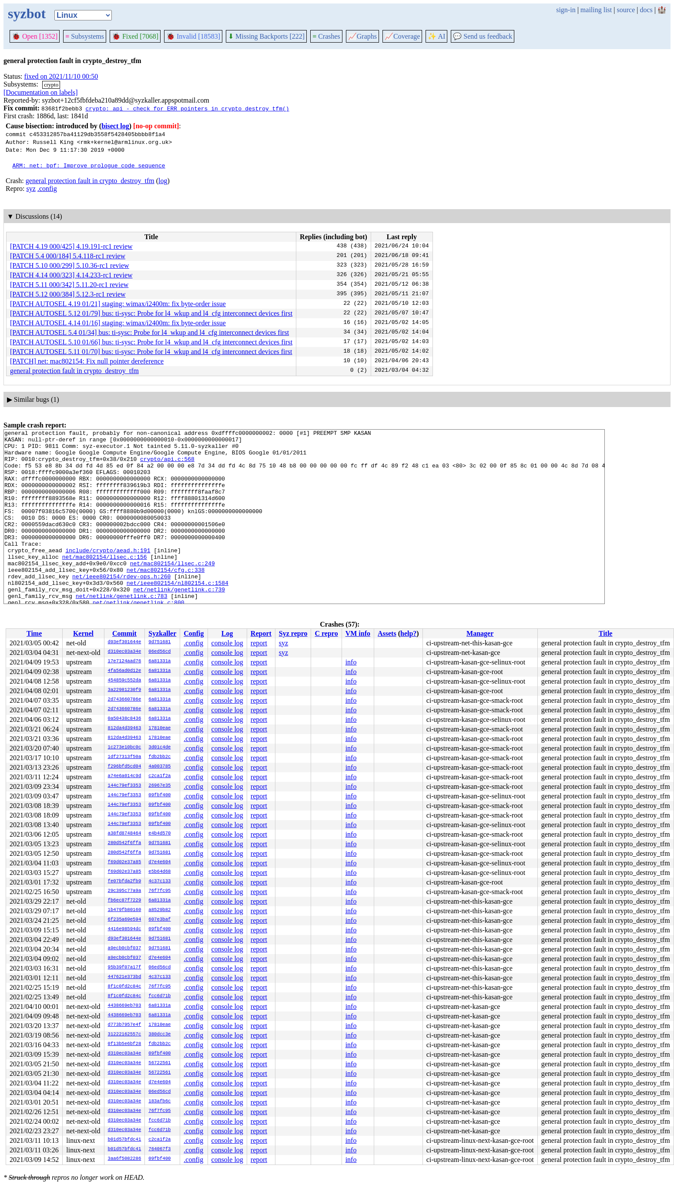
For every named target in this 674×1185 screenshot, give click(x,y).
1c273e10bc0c (124, 747)
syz (31, 188)
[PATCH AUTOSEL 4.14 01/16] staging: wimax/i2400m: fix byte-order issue (118, 323)
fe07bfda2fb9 (124, 881)
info (351, 662)
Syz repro (293, 633)
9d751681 (159, 642)
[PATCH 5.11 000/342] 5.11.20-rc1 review (69, 284)
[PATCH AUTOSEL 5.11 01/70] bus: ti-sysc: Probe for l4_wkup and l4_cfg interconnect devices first (151, 351)
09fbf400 (159, 795)
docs (646, 9)
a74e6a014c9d (124, 776)
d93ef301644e (124, 642)
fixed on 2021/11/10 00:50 (61, 76)
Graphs (362, 36)
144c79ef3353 (124, 786)
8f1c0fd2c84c (124, 987)
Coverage (402, 36)
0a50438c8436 (124, 719)
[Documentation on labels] (40, 92)
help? (408, 633)
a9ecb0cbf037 (124, 948)
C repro (326, 633)
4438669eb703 (124, 1006)
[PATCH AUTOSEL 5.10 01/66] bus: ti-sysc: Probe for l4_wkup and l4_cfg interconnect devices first (151, 342)
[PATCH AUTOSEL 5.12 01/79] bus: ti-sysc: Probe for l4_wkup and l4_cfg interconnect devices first (151, 313)
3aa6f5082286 (124, 1159)
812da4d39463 (124, 728)
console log (227, 643)
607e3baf (159, 920)
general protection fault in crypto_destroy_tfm (90, 180)
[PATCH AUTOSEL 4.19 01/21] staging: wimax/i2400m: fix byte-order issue (118, 303)
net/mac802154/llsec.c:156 (104, 583)
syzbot (27, 13)
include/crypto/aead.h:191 (107, 575)
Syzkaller (162, 633)
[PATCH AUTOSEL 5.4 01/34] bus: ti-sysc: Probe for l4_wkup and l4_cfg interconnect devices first (149, 332)
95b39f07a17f (124, 968)
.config (47, 188)
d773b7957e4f (124, 1025)
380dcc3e (159, 1034)
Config (194, 633)
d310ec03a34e (124, 652)
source (626, 9)
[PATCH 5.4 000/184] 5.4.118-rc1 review (67, 256)
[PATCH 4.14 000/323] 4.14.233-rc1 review (71, 275)
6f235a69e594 (124, 920)
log (162, 180)
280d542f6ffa (124, 843)
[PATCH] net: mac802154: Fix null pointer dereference (87, 361)
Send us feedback (482, 36)
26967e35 (159, 786)
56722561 (159, 1063)
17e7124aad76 (124, 661)
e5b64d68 (159, 872)
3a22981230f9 (124, 690)
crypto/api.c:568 (167, 465)
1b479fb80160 (124, 910)
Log (227, 633)
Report (261, 633)
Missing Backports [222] (266, 36)
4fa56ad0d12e (124, 671)
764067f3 (159, 1149)
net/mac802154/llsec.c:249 (172, 590)
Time (34, 633)
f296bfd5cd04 (124, 767)
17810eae (159, 728)
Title (606, 633)
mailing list (596, 9)
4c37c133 (159, 881)
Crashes (326, 36)
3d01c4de (159, 747)
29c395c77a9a (124, 891)
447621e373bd (124, 977)
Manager (479, 633)
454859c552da (124, 681)
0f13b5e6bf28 (124, 1044)
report (259, 643)
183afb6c (159, 1101)
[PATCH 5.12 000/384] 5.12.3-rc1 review (68, 294)
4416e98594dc (124, 929)
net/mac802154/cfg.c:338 (166, 598)
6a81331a (159, 661)
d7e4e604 (159, 862)
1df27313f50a (124, 757)
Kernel (83, 633)
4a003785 (159, 767)
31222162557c (124, 1034)
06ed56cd (159, 652)
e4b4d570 (159, 834)
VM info (357, 633)
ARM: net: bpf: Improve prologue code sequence (89, 165)
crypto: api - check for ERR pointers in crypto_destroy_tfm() (187, 108)
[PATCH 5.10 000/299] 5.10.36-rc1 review (69, 265)
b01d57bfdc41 (124, 1140)
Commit (124, 633)
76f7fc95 (159, 891)
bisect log (115, 126)
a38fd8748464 (124, 834)
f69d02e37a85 (124, 862)
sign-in (565, 9)
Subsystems (84, 36)
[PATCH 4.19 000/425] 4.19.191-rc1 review (71, 246)
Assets (387, 633)
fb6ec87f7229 (124, 901)
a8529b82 (159, 910)
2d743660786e (124, 700)
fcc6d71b (159, 996)
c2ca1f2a (159, 776)
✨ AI (436, 36)
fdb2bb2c (159, 757)
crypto (51, 84)
